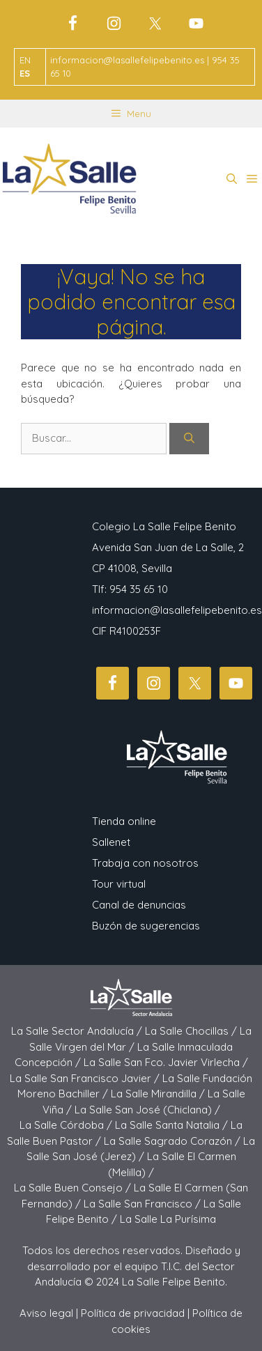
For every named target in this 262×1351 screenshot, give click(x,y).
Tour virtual (119, 883)
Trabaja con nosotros (145, 863)
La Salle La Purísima (168, 1219)
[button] (232, 179)
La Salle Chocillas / (192, 1030)
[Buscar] (189, 438)
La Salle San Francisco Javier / (86, 1078)
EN (25, 59)
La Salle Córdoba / (67, 1125)
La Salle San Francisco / (143, 1203)
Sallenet (111, 842)
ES (25, 73)
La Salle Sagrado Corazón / (173, 1141)
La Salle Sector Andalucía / (78, 1030)
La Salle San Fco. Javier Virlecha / (166, 1062)
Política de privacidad (133, 1313)
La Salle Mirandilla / (159, 1093)
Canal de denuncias (139, 904)
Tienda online (124, 821)
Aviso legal (46, 1313)
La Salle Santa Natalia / (173, 1125)
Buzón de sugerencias (146, 925)
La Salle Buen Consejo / (74, 1187)
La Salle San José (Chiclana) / (147, 1109)
